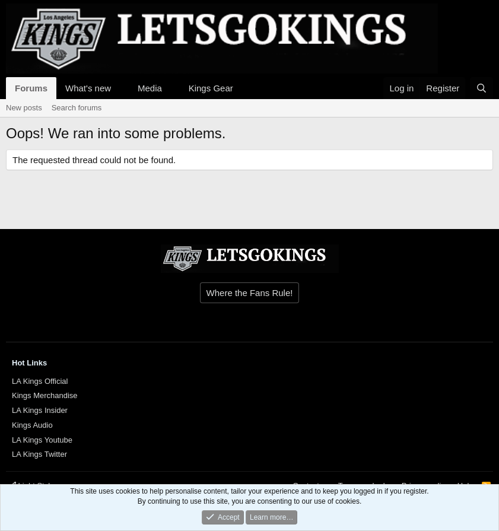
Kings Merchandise (45, 395)
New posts (24, 107)
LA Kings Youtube (42, 439)
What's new (88, 88)
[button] (120, 88)
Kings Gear (211, 88)
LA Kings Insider (40, 410)
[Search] (481, 88)
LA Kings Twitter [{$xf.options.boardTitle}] (39, 454)
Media (150, 88)
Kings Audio (32, 425)
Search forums (77, 107)
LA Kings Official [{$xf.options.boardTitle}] (40, 381)
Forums (31, 88)
